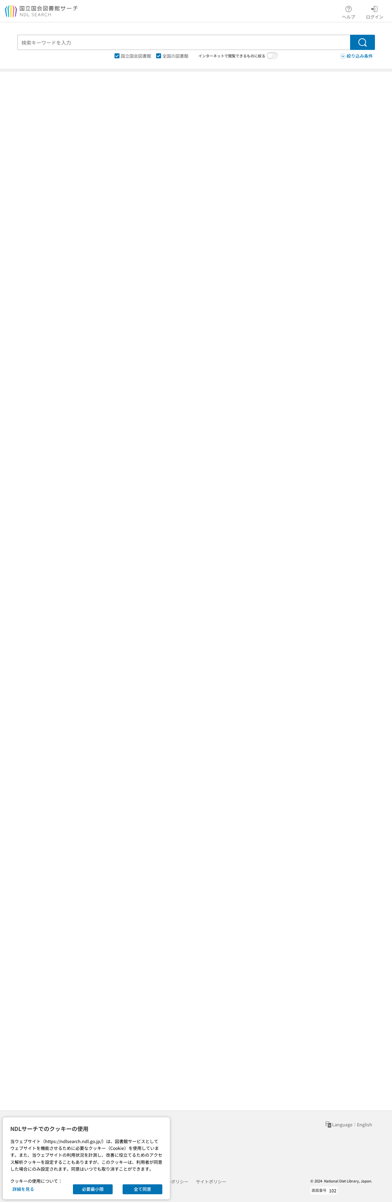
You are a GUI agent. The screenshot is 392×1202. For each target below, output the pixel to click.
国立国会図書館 (133, 56)
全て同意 (142, 1189)
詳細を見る (23, 1189)
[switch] (272, 55)
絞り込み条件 (356, 56)
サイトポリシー (211, 1181)
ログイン (374, 11)
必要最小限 (93, 1189)
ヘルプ (348, 11)
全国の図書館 (172, 56)
